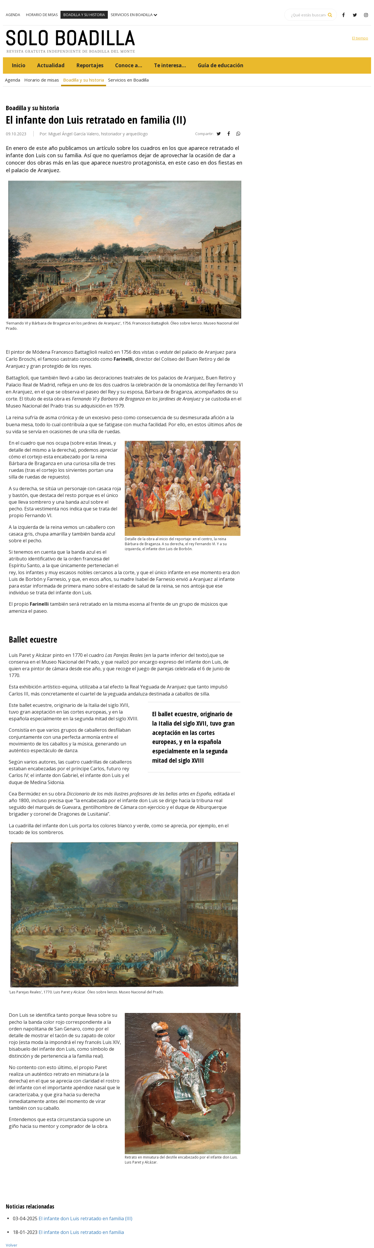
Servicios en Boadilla (134, 15)
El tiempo (360, 38)
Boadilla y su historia (84, 14)
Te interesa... (170, 65)
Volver (11, 1245)
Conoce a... (128, 65)
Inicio (18, 65)
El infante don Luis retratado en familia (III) (84, 1218)
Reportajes (89, 65)
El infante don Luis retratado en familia (80, 1232)
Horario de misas (42, 14)
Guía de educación (220, 65)
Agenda (13, 14)
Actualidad (51, 65)
